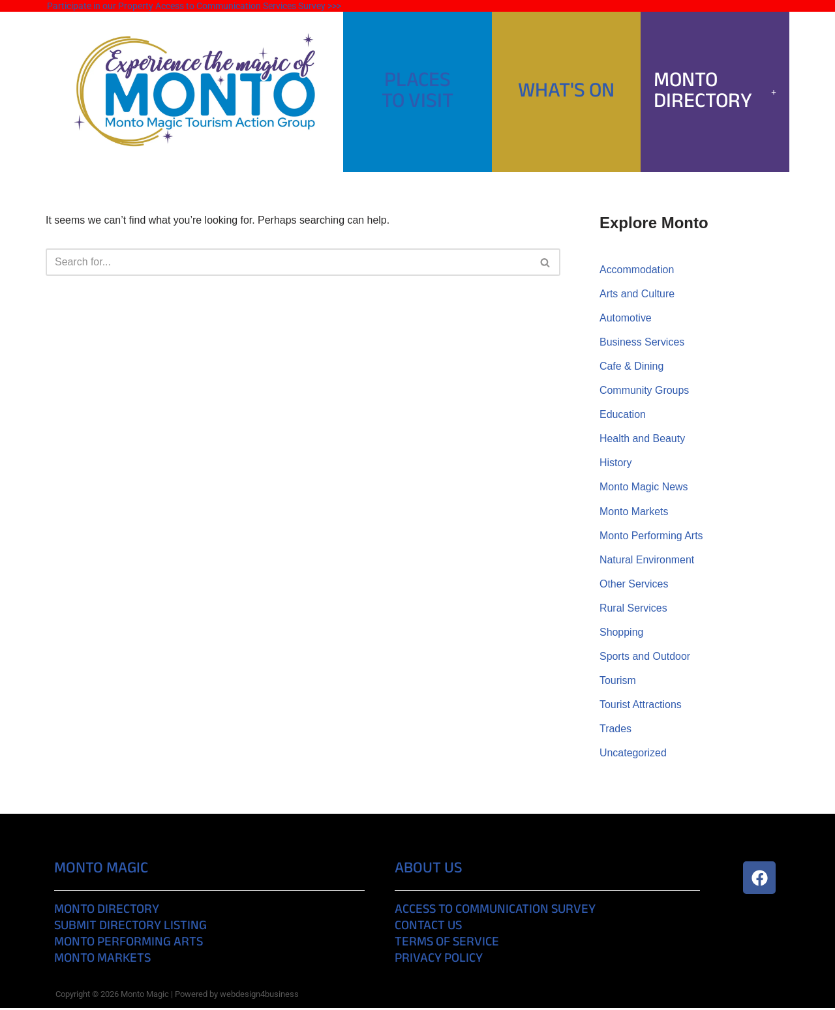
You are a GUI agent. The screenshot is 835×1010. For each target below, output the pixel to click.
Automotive (626, 318)
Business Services (642, 342)
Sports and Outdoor (645, 657)
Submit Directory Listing (130, 928)
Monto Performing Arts (651, 536)
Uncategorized (633, 754)
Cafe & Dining (632, 366)
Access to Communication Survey (495, 912)
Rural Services (633, 609)
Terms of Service (447, 944)
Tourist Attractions (641, 706)
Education (623, 415)
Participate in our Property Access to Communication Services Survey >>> (194, 6)
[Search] (288, 262)
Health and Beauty (643, 439)
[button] (715, 92)
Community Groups (645, 390)
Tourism (618, 681)
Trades (615, 730)
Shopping (622, 633)
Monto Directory (715, 91)
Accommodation (637, 269)
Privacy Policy (439, 961)
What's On (566, 92)
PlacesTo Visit (417, 91)
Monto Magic (101, 871)
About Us (429, 871)
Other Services (634, 585)
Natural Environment (647, 560)
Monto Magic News (644, 488)
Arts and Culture (637, 293)
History (616, 463)
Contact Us (428, 928)
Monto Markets (634, 512)
